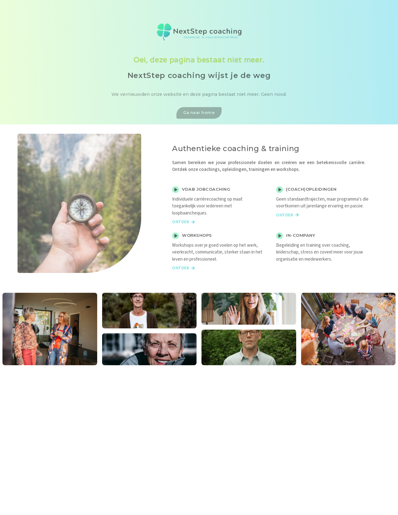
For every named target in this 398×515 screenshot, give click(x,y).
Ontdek (183, 232)
